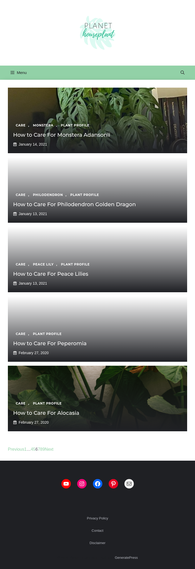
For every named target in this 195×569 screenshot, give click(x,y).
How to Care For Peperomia (50, 343)
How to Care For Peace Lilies (50, 274)
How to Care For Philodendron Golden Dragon (74, 204)
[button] (182, 73)
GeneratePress (126, 558)
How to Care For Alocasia (46, 413)
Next (49, 449)
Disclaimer (97, 543)
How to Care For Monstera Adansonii (61, 135)
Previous (16, 449)
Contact (97, 531)
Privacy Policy (97, 518)
